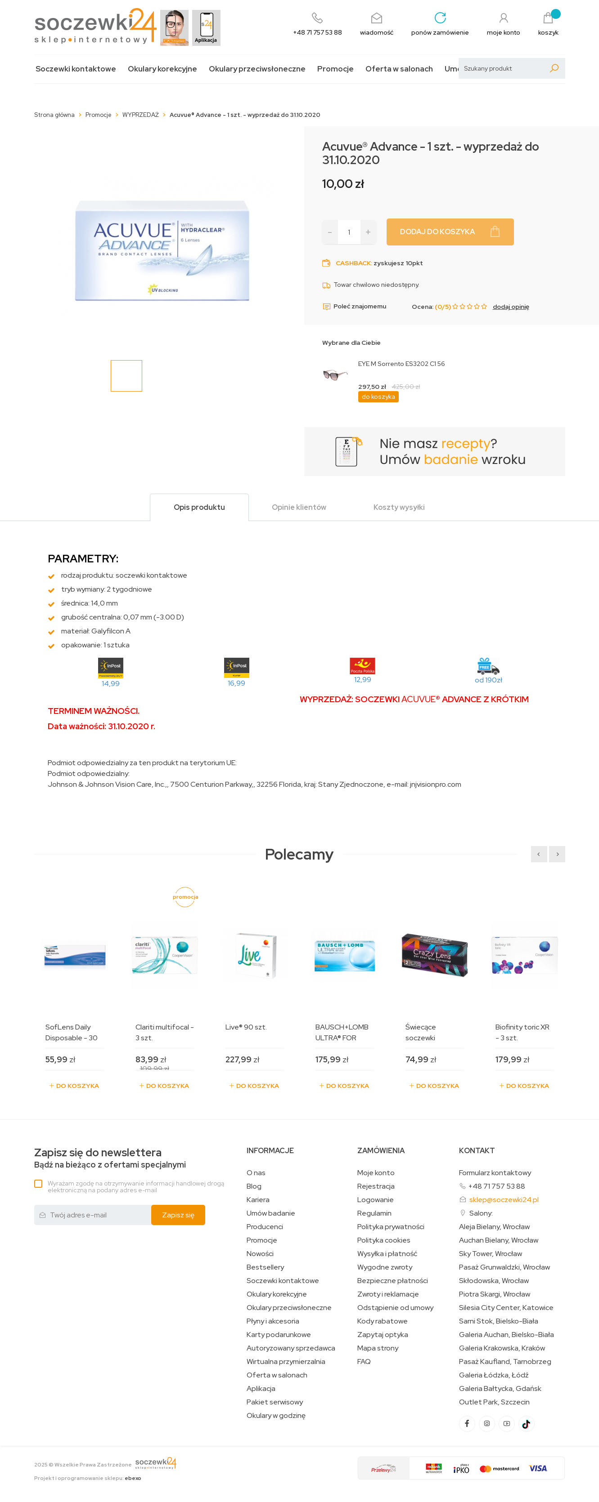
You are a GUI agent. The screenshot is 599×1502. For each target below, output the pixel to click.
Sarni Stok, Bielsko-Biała (498, 1321)
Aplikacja (261, 1388)
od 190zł (488, 680)
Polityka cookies (383, 1240)
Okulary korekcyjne (162, 69)
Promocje (335, 69)
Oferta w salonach (399, 69)
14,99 (111, 683)
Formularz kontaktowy (495, 1172)
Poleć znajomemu (354, 306)
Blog (254, 1186)
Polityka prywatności (390, 1226)
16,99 (236, 683)
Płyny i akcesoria (273, 1321)
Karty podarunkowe (279, 1334)
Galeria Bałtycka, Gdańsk (500, 1388)
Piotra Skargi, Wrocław (494, 1294)
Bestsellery (265, 1267)
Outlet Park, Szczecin (494, 1402)
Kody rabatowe (382, 1321)
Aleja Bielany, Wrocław (494, 1226)
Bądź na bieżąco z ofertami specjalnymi (110, 1158)
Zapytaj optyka (382, 1334)
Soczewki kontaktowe (75, 69)
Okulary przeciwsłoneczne (257, 69)
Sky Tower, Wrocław (490, 1253)
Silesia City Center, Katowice (506, 1307)
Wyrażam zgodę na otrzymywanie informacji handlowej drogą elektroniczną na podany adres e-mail (136, 1187)
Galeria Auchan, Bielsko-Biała (506, 1334)
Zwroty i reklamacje (388, 1294)
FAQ (364, 1361)
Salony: (481, 1213)
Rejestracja (376, 1186)
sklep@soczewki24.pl (504, 1199)
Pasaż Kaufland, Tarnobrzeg (505, 1361)
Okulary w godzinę (276, 1415)
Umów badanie (271, 1213)
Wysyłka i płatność (387, 1253)
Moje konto (376, 1172)
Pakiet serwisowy (275, 1402)
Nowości (260, 1253)
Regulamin (374, 1213)
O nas (256, 1172)
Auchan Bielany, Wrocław (498, 1240)
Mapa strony (377, 1348)
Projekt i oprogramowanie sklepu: (87, 1478)
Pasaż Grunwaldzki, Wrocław (504, 1267)
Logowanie (375, 1199)
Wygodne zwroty (384, 1267)
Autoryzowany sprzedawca (291, 1348)
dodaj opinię (511, 307)
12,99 (362, 679)
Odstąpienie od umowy (395, 1307)
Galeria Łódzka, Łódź (494, 1375)
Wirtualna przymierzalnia (286, 1361)
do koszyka (378, 396)
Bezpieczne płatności (392, 1280)
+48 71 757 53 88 (496, 1186)
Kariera (258, 1199)
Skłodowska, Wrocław (494, 1280)
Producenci (265, 1226)
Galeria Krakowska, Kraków (502, 1348)
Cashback (353, 263)
